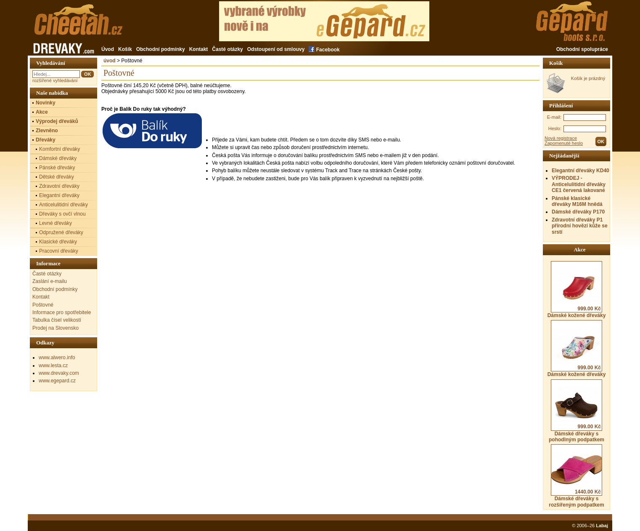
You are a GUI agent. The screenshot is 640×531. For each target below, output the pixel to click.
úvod (109, 61)
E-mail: (554, 117)
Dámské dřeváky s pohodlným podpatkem (576, 411)
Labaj (602, 525)
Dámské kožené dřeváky (576, 289)
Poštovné (42, 305)
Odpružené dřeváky (61, 232)
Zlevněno (47, 130)
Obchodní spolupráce (582, 49)
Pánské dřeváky (57, 167)
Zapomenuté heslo (564, 143)
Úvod (107, 49)
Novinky (46, 102)
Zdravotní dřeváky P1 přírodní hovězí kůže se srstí (580, 226)
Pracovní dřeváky (58, 250)
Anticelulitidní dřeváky (63, 204)
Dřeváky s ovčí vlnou (62, 213)
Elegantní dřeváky (59, 195)
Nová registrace (561, 138)
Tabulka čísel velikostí (56, 320)
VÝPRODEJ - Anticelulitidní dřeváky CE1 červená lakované (579, 184)
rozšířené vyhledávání (55, 80)
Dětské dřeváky (56, 176)
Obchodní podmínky (160, 49)
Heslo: (554, 128)
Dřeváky (46, 139)
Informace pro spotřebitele (61, 312)
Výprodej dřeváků (57, 121)
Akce (42, 112)
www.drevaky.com (59, 373)
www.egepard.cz (57, 381)
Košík (125, 49)
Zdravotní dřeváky (59, 186)
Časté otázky (227, 49)
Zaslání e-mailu (49, 281)
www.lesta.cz (53, 365)
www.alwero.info (57, 357)
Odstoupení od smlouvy (276, 49)
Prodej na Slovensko (55, 328)
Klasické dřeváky (58, 241)
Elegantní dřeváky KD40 (580, 170)
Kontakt (198, 49)
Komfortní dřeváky (59, 149)
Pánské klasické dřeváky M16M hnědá (577, 201)
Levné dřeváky (55, 223)
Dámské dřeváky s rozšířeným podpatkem (576, 475)
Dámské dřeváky (58, 158)
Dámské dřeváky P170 (578, 212)
